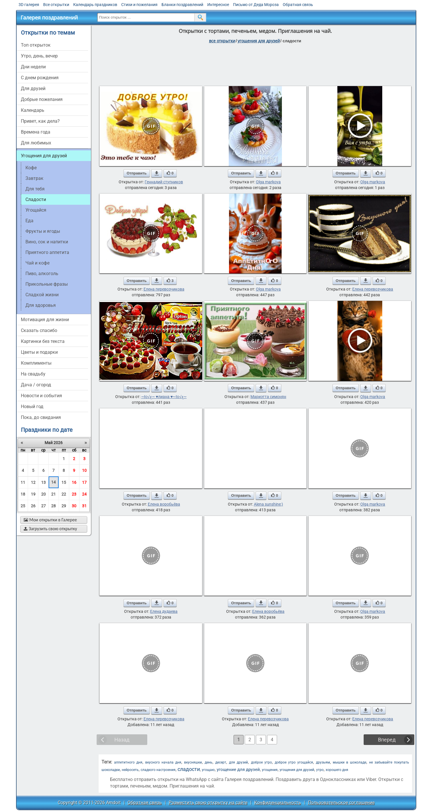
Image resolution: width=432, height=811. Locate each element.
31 (84, 506)
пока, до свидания (41, 417)
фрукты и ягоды (42, 231)
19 (33, 494)
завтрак (34, 178)
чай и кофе (37, 263)
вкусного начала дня (163, 762)
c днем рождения (40, 77)
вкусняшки (193, 762)
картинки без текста (43, 341)
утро (320, 770)
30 (74, 506)
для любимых (36, 143)
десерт (220, 762)
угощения (270, 770)
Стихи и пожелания (139, 4)
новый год (32, 406)
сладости (189, 769)
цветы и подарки (39, 352)
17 (84, 482)
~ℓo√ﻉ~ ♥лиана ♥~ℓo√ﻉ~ (164, 396)
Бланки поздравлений (182, 4)
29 (63, 506)
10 (84, 470)
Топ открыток (36, 45)
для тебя (35, 189)
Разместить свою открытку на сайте (208, 802)
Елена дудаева (164, 611)
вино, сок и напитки (46, 242)
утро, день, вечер (39, 56)
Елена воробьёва (164, 504)
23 (74, 494)
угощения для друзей (259, 40)
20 (43, 494)
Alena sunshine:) (268, 504)
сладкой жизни (42, 294)
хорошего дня (337, 770)
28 (53, 506)
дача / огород (36, 384)
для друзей (33, 88)
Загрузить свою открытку (50, 528)
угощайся (35, 210)
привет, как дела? (40, 121)
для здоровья (40, 305)
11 (23, 482)
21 (53, 494)
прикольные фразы (46, 284)
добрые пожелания (42, 99)
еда (29, 220)
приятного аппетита (47, 252)
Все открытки (56, 4)
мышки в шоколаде (349, 762)
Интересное (218, 4)
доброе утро (261, 762)
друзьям (323, 762)
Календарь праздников (95, 4)
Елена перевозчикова (164, 289)
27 (43, 506)
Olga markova (268, 182)
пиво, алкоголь (41, 273)
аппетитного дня (128, 762)
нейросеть (130, 770)
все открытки (222, 40)
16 (74, 482)
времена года (35, 132)
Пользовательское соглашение (341, 802)
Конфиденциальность (277, 802)
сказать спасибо (39, 330)
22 (63, 494)
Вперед (387, 740)
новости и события (41, 395)
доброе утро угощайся (294, 762)
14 (53, 482)
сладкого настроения (158, 770)
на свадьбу (33, 374)
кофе (31, 167)
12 (33, 482)
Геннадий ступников (164, 182)
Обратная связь (298, 4)
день (208, 762)
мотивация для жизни (45, 319)
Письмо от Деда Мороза (256, 4)
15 (63, 482)
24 (84, 494)
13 (43, 482)
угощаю (208, 770)
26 (33, 506)
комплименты (36, 363)
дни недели (33, 66)
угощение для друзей (238, 769)
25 (23, 506)
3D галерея (29, 4)
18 (23, 494)
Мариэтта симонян (268, 396)
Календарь (32, 110)
